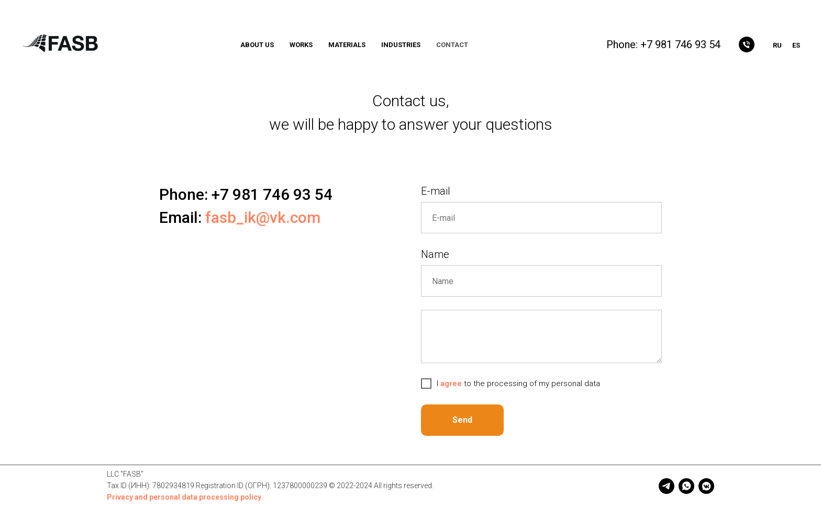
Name (435, 254)
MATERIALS (346, 45)
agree (452, 383)
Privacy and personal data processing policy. (185, 497)
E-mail (435, 191)
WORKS (301, 45)
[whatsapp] (686, 486)
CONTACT (452, 45)
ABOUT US (257, 45)
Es (796, 45)
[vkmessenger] (706, 486)
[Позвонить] (747, 44)
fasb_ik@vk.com (262, 217)
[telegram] (666, 486)
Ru (777, 45)
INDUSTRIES (400, 45)
